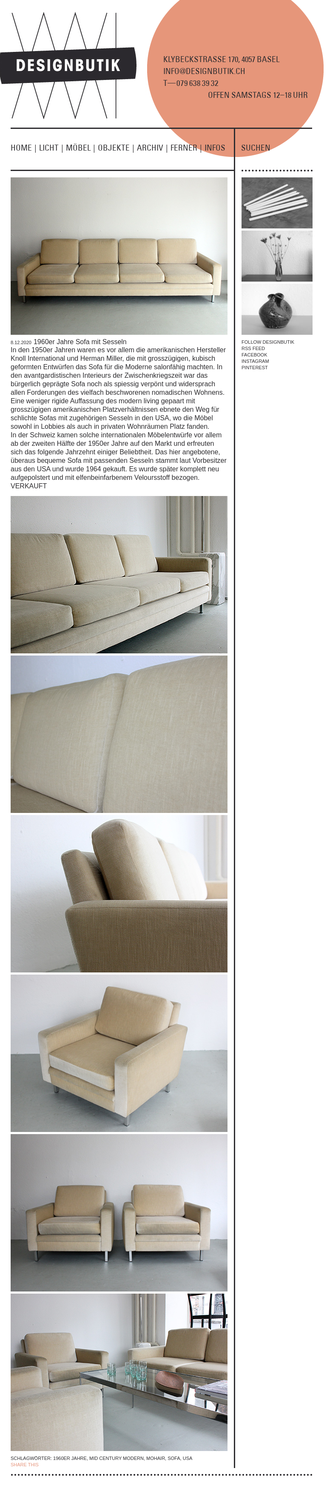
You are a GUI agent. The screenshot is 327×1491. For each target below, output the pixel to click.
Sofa (174, 1458)
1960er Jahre (70, 1458)
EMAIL (104, 1464)
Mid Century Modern (116, 1458)
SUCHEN (255, 148)
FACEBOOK (254, 354)
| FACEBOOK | (56, 1464)
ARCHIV (154, 148)
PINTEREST (255, 367)
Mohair (155, 1458)
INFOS (215, 148)
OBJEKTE (117, 148)
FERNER (188, 148)
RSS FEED (253, 348)
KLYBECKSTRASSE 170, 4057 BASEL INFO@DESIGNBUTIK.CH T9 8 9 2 (221, 71)
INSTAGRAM (255, 361)
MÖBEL (82, 148)
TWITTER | (84, 1464)
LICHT (52, 148)
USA (188, 1458)
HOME (25, 148)
